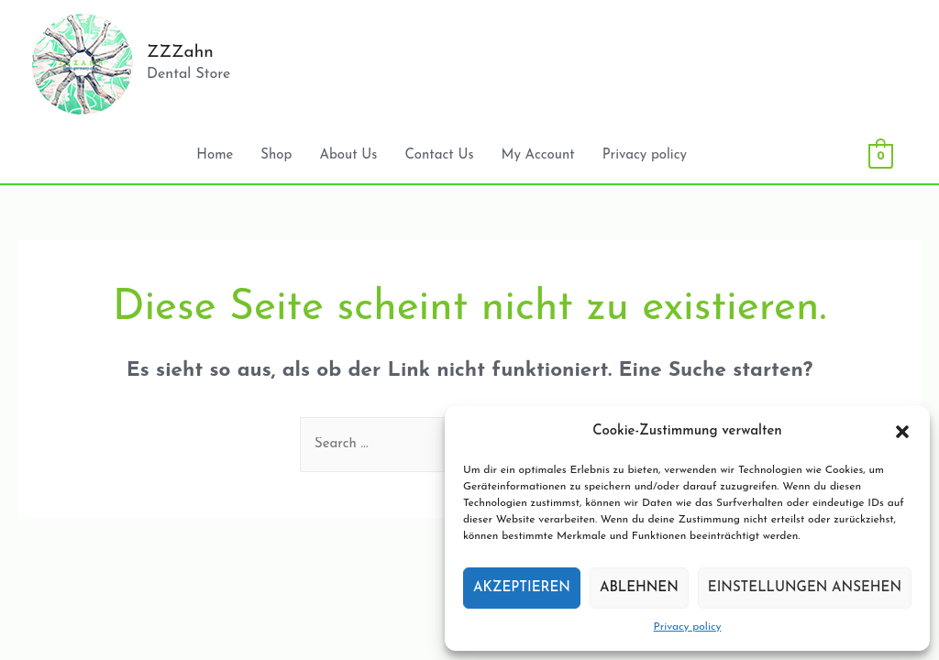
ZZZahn (180, 52)
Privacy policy (688, 627)
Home (214, 155)
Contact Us (438, 155)
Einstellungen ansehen (804, 588)
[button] (902, 432)
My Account (538, 155)
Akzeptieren (521, 588)
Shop (276, 155)
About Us (348, 155)
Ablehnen (639, 588)
